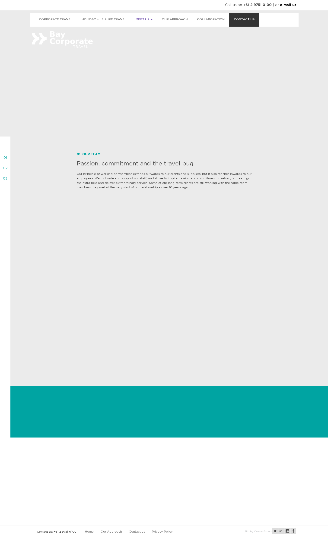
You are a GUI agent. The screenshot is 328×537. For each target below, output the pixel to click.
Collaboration (211, 19)
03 (5, 178)
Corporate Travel (55, 19)
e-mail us (288, 5)
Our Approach (175, 19)
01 (5, 158)
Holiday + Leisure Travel (104, 19)
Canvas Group (262, 532)
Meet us (144, 19)
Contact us (244, 19)
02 (5, 168)
